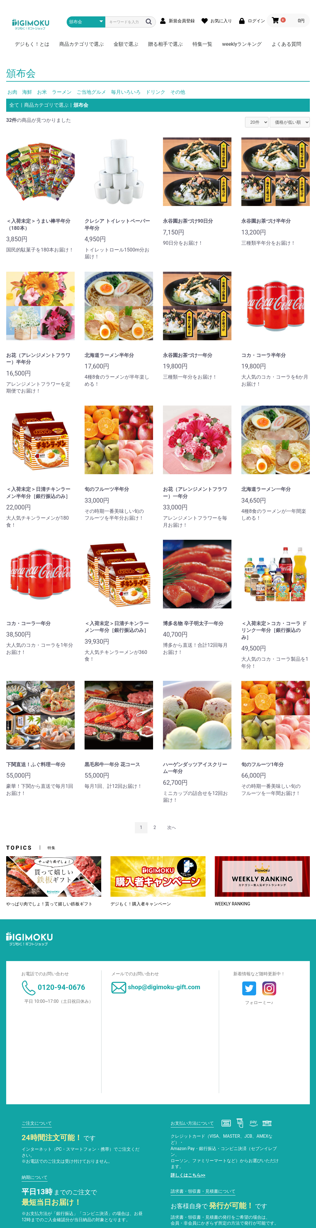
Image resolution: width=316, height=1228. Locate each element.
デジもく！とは (32, 44)
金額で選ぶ (126, 44)
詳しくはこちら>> (188, 1175)
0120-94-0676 (53, 987)
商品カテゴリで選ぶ (81, 44)
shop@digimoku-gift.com (155, 987)
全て (14, 105)
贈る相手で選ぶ (165, 44)
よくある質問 (286, 44)
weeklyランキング (242, 44)
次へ (171, 827)
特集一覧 (202, 44)
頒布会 (80, 105)
